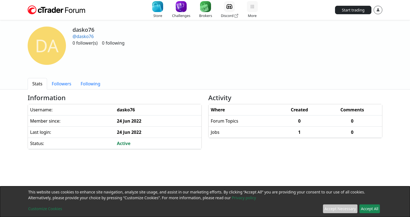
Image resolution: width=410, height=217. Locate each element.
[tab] (37, 83)
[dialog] (205, 201)
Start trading (353, 10)
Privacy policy (244, 197)
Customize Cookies (45, 208)
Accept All (370, 208)
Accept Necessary (340, 208)
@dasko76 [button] (83, 36)
